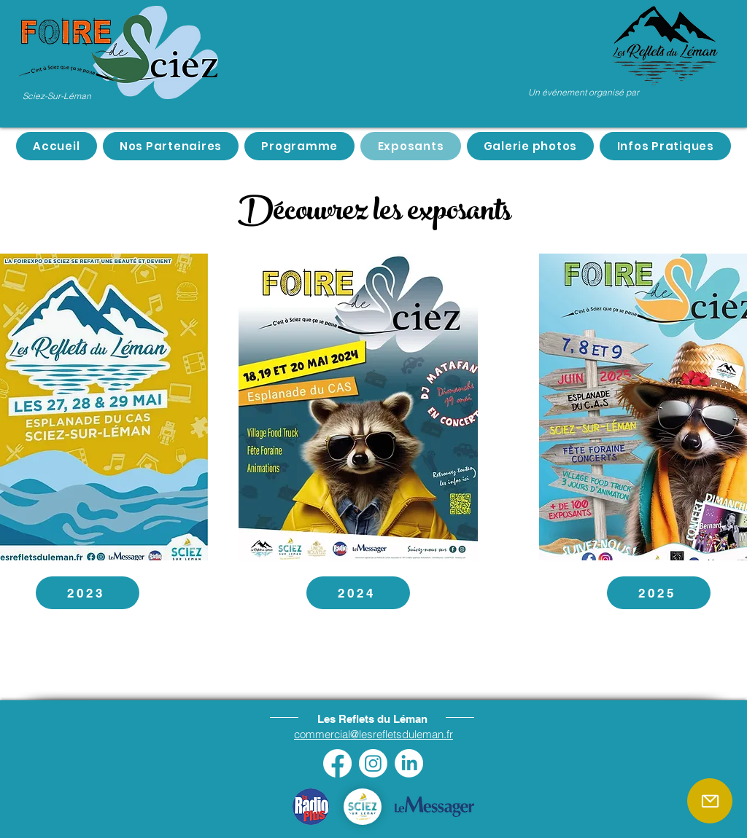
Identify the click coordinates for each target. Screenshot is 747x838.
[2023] (87, 592)
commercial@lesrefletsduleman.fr (373, 734)
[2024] (358, 592)
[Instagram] (373, 763)
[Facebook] (337, 763)
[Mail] (709, 800)
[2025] (659, 592)
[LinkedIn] (409, 763)
